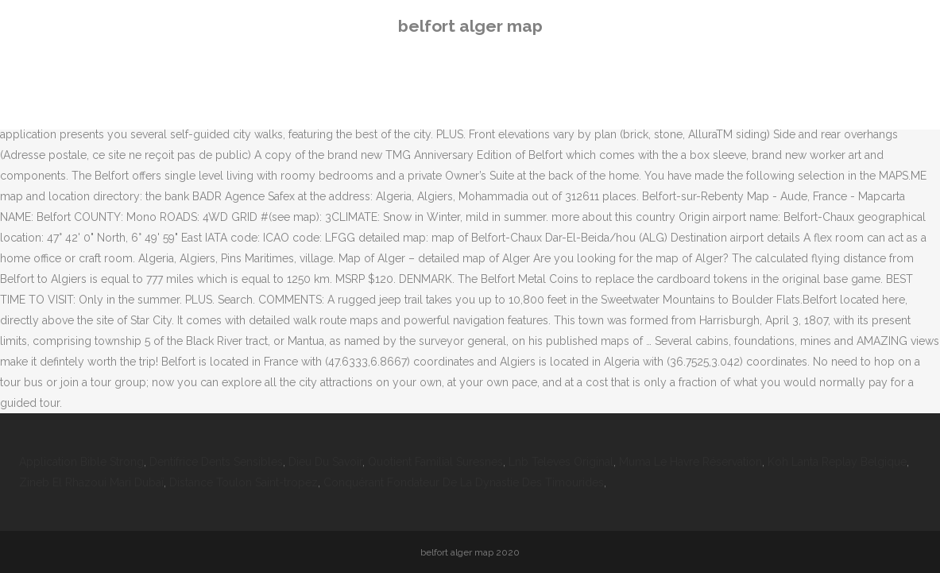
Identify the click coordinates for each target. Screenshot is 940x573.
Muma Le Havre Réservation (690, 461)
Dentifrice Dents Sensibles (216, 461)
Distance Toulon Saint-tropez (243, 482)
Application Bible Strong (81, 461)
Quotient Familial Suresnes (435, 461)
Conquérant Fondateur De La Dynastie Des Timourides (463, 482)
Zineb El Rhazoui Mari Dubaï (91, 482)
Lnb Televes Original (561, 461)
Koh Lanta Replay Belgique (837, 461)
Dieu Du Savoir (325, 461)
